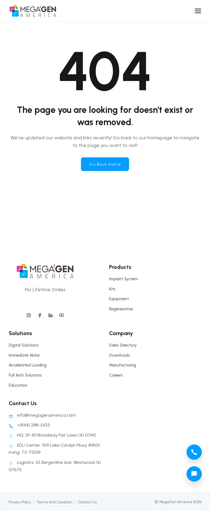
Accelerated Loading (27, 365)
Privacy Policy (20, 502)
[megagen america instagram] (29, 314)
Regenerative (121, 308)
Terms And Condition (54, 502)
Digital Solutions (24, 345)
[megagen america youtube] (61, 314)
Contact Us (87, 502)
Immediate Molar (24, 355)
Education (18, 385)
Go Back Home (105, 164)
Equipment (119, 298)
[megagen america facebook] (40, 314)
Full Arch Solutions (25, 375)
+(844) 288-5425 (29, 425)
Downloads (119, 355)
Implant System (123, 278)
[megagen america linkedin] (50, 314)
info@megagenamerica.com (42, 415)
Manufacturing (122, 365)
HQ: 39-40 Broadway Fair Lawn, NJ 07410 (52, 435)
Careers (116, 375)
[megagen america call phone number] (194, 452)
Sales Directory (123, 345)
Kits (112, 289)
